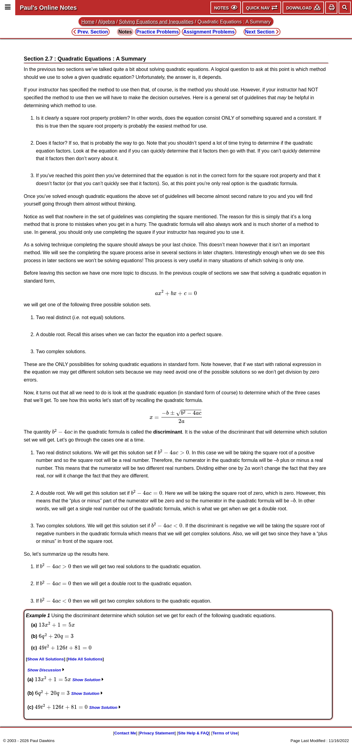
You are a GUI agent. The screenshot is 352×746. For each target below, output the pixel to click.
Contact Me (125, 733)
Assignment (209, 31)
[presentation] (176, 293)
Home (87, 21)
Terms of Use (225, 733)
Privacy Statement (157, 733)
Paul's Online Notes (48, 7)
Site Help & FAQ (193, 733)
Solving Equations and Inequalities (156, 21)
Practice (157, 31)
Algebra (106, 21)
